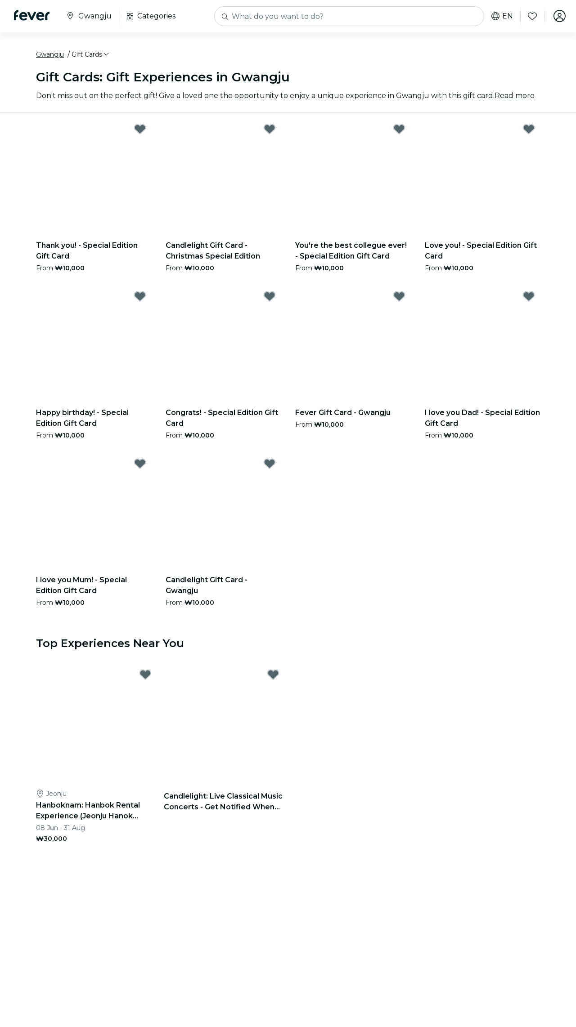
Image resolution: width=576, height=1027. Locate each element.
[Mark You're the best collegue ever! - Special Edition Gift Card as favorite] (399, 129)
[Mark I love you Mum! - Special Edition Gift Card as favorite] (140, 464)
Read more (515, 96)
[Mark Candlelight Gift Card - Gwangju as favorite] (269, 464)
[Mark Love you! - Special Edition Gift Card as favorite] (529, 129)
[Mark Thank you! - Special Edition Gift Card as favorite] (140, 129)
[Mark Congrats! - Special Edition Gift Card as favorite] (269, 297)
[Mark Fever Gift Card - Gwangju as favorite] (399, 297)
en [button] (501, 16)
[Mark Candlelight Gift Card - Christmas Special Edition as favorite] (269, 129)
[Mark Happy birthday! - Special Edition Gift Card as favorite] (140, 297)
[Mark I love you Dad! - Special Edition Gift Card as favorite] (529, 297)
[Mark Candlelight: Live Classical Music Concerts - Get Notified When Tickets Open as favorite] (273, 675)
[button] (91, 55)
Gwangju (50, 55)
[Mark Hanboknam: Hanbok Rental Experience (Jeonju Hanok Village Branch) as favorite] (145, 675)
